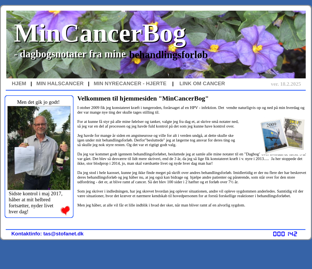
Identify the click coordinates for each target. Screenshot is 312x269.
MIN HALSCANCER (60, 83)
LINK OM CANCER (202, 83)
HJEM (19, 83)
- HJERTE (153, 83)
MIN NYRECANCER (117, 83)
